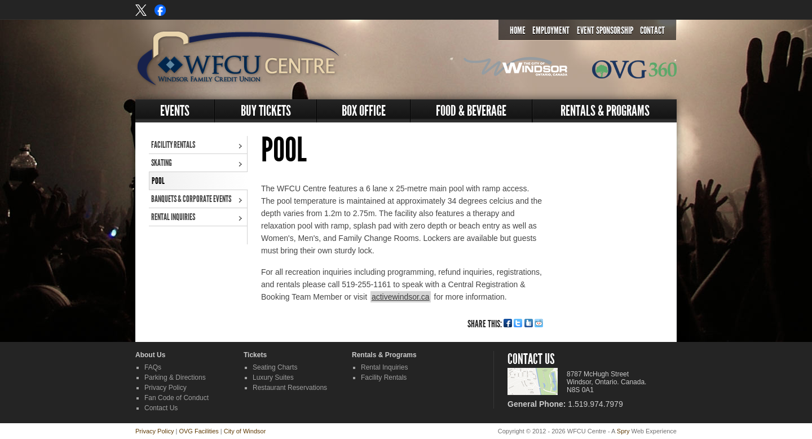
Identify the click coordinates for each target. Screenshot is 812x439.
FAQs (152, 367)
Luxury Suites (273, 377)
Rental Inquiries (173, 217)
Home (518, 30)
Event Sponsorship (605, 30)
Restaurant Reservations (290, 388)
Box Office (364, 111)
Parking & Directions (175, 377)
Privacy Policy (165, 388)
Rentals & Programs (605, 111)
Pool (158, 180)
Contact (652, 30)
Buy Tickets (266, 111)
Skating (161, 162)
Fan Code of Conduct (176, 398)
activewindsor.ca (401, 296)
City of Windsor (245, 431)
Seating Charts (275, 367)
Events (174, 111)
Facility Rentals (173, 144)
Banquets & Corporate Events (191, 199)
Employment (551, 30)
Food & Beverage (471, 111)
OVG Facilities (198, 431)
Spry (623, 431)
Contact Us (161, 408)
